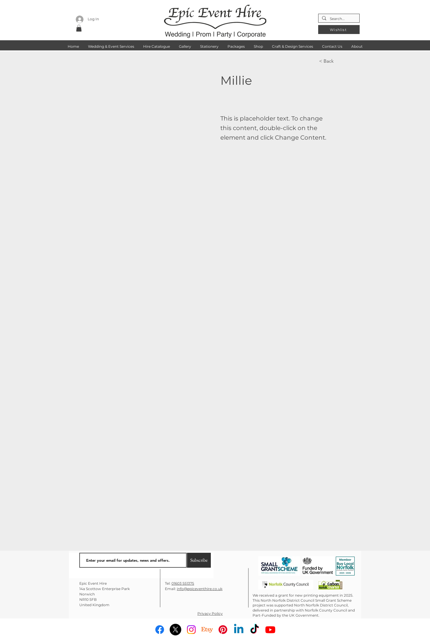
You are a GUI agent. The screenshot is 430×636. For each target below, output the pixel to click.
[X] (175, 629)
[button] (79, 28)
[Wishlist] (339, 29)
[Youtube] (270, 629)
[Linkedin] (239, 629)
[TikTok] (254, 629)
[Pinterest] (223, 629)
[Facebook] (159, 629)
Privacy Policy (210, 613)
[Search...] (338, 19)
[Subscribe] (199, 560)
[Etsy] (207, 629)
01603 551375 (182, 583)
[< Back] (338, 61)
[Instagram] (191, 629)
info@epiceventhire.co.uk (199, 588)
